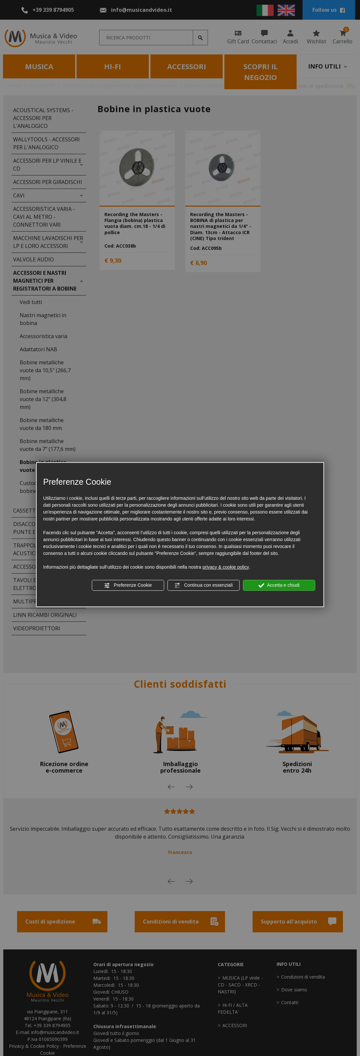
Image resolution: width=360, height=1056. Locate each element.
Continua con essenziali (203, 585)
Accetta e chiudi (279, 585)
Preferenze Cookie (128, 585)
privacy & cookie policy (225, 567)
